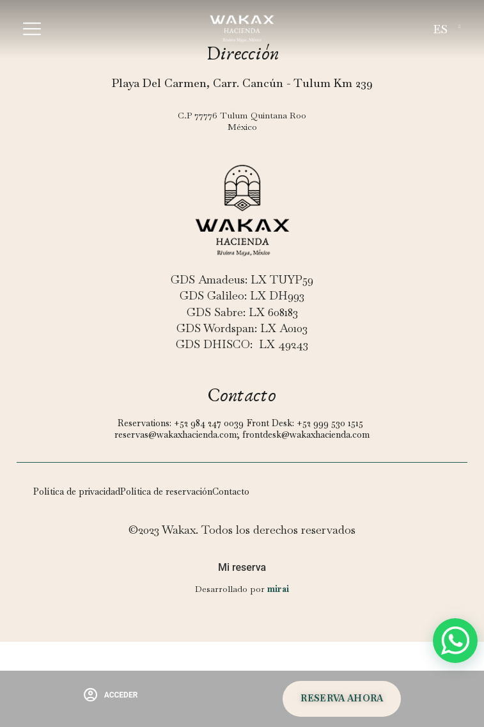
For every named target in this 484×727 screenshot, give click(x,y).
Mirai (278, 589)
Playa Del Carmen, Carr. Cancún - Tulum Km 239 (242, 83)
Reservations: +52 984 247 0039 (181, 423)
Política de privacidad (76, 491)
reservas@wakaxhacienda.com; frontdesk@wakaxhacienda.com (242, 434)
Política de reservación (166, 491)
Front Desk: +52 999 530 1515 (305, 423)
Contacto (230, 491)
